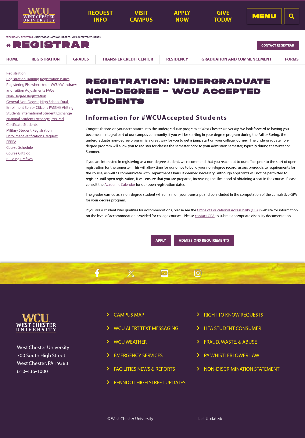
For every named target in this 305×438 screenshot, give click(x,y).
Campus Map (129, 314)
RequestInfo (100, 16)
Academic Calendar (119, 184)
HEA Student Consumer (232, 328)
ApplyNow (182, 16)
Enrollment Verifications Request (32, 136)
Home (12, 59)
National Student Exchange (28, 118)
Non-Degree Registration (26, 96)
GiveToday (223, 16)
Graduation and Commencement (236, 59)
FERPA (11, 141)
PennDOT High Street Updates (150, 382)
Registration (46, 59)
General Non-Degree (22, 101)
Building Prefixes (19, 158)
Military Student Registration (29, 130)
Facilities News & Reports (144, 368)
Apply (160, 240)
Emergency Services (138, 355)
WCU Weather (130, 341)
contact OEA (205, 215)
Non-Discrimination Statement (241, 368)
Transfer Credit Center (127, 59)
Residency (177, 59)
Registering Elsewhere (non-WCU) (33, 84)
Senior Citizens (36, 107)
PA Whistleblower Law (231, 355)
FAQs (50, 90)
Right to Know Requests (233, 314)
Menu (264, 16)
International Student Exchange (46, 113)
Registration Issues (54, 78)
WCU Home (12, 37)
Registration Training (22, 78)
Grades (81, 59)
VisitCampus (141, 16)
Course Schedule (19, 147)
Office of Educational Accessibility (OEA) (228, 210)
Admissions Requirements (204, 240)
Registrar (27, 37)
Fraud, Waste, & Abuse (230, 341)
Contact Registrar (277, 45)
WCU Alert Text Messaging (146, 328)
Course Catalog (18, 153)
